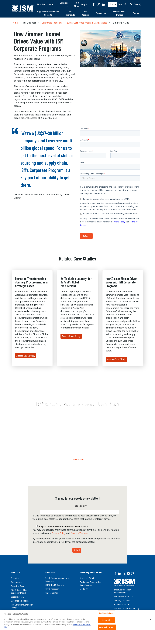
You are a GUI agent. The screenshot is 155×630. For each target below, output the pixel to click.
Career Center (51, 593)
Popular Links (44, 4)
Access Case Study (25, 355)
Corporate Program (52, 22)
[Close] (151, 620)
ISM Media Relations (20, 600)
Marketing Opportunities (91, 572)
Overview (15, 578)
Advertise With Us (87, 578)
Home (15, 22)
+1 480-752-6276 (121, 604)
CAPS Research (52, 589)
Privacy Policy (59, 533)
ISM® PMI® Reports (54, 585)
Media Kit (84, 589)
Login (84, 4)
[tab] (49, 13)
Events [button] (137, 13)
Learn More (77, 459)
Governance (16, 582)
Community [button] (102, 13)
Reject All (106, 620)
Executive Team (18, 586)
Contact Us (63, 4)
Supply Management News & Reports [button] (49, 13)
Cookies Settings (106, 613)
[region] (77, 620)
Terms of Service (79, 533)
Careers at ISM (17, 597)
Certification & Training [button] (121, 13)
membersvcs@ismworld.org (126, 608)
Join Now (76, 4)
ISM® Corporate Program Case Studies (87, 22)
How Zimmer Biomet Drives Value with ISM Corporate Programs (121, 282)
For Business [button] (87, 13)
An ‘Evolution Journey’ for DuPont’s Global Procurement (75, 282)
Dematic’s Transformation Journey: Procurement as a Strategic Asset (31, 282)
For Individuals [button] (71, 13)
